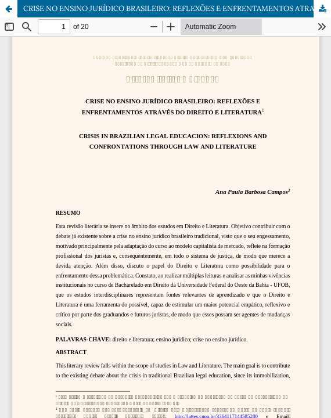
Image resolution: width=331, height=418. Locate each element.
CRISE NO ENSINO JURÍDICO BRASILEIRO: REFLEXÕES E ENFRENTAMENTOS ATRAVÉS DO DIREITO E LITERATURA (177, 8)
